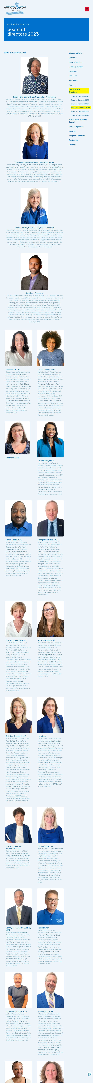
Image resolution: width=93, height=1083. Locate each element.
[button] (87, 9)
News (73, 85)
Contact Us (73, 140)
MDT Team (73, 80)
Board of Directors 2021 (80, 115)
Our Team (73, 76)
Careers (72, 145)
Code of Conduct (76, 62)
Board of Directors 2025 (80, 100)
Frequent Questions (77, 136)
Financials (73, 71)
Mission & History (76, 53)
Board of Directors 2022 (80, 111)
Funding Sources (76, 67)
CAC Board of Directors (79, 90)
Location (72, 131)
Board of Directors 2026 (80, 96)
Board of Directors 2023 (80, 108)
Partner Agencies (76, 127)
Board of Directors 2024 (80, 104)
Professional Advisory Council (78, 120)
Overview (72, 58)
